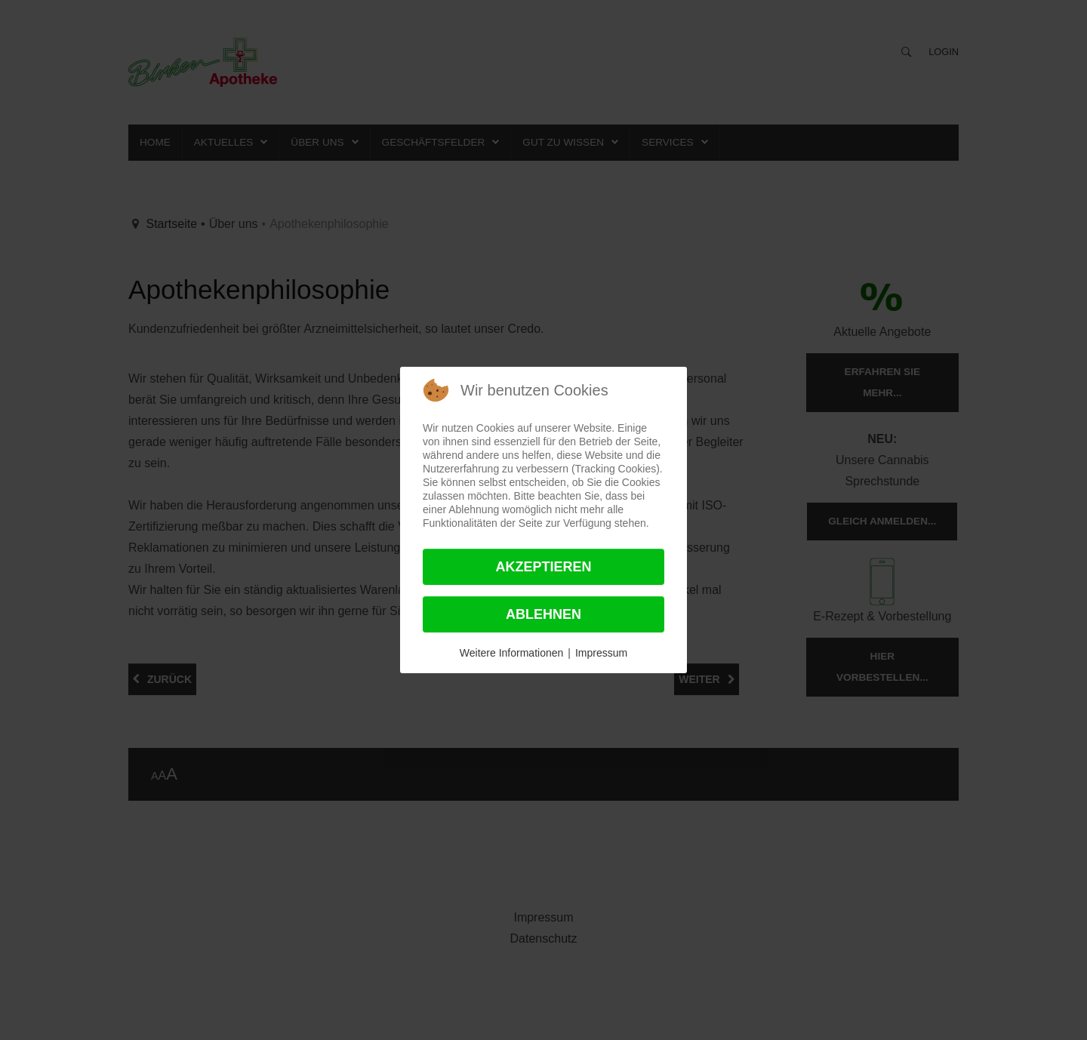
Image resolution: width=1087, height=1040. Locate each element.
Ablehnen (543, 614)
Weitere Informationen (511, 653)
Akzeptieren (543, 566)
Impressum (601, 653)
